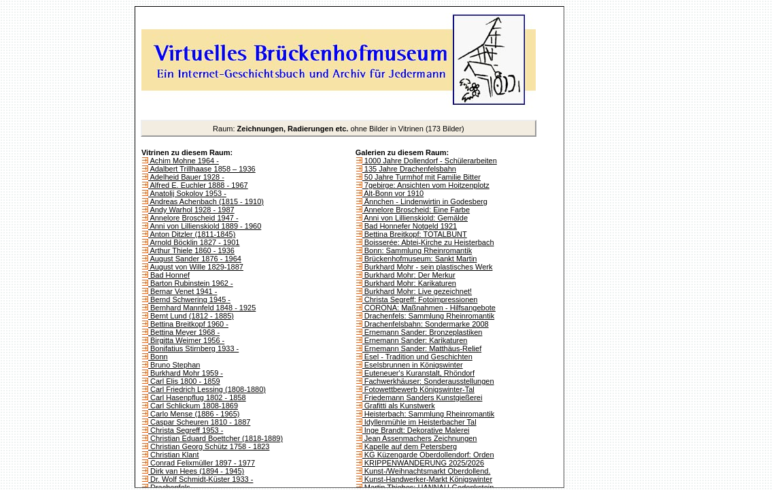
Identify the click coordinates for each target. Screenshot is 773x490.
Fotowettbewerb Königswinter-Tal (418, 389)
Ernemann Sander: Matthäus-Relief (421, 348)
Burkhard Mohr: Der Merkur (409, 275)
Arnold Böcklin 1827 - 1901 (194, 242)
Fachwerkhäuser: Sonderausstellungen (428, 381)
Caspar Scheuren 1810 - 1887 (199, 422)
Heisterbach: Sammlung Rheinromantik (428, 414)
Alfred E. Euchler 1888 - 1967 (198, 185)
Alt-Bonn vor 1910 (393, 193)
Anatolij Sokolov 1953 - (187, 193)
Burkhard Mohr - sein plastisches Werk (427, 267)
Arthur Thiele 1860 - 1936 (191, 250)
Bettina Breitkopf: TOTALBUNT (414, 234)
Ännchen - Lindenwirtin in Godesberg (424, 201)
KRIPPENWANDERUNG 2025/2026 (423, 463)
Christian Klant (173, 455)
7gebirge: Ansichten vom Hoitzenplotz (425, 185)
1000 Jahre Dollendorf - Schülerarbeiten (429, 161)
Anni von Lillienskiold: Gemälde (415, 218)
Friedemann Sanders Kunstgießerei (422, 397)
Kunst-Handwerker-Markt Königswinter (427, 479)
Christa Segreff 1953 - (185, 430)
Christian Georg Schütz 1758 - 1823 (209, 446)
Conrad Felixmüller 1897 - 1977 (201, 463)
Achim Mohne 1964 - (183, 161)
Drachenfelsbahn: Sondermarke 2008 (425, 324)
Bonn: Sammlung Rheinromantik (417, 250)
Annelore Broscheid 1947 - (193, 218)
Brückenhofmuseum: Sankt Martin (419, 259)
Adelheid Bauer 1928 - (186, 177)
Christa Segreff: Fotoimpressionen (420, 299)
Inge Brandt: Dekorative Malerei (416, 430)
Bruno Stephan (174, 365)
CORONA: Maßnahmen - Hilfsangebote (429, 308)
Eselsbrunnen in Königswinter (412, 365)
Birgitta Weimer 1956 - (186, 340)
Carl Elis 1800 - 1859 (184, 381)
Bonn (158, 357)
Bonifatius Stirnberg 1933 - (193, 348)
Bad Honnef (169, 275)
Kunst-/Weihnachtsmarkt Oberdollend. (426, 471)
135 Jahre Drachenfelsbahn (409, 169)
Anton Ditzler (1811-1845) (191, 234)
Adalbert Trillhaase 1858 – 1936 (202, 169)
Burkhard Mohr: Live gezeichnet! (417, 291)
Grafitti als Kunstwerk (398, 406)
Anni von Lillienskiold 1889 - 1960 (204, 226)
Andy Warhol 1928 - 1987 (191, 210)
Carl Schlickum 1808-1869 (193, 406)
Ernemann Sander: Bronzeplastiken (422, 332)
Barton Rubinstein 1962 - (190, 283)
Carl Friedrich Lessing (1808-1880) (207, 389)
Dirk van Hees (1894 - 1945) (196, 471)
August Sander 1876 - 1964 (194, 259)
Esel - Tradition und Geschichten (417, 357)
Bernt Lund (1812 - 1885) (191, 316)
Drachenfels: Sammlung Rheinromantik (428, 316)
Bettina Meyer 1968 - (184, 332)
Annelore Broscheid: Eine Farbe (416, 210)
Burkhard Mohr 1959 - (185, 373)
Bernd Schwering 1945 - (189, 299)
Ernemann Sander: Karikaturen (415, 340)
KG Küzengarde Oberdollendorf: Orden (428, 455)
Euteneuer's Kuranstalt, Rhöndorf (418, 373)
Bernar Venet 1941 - (183, 291)
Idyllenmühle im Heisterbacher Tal (419, 422)
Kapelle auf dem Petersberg (409, 446)
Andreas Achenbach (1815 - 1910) (206, 201)
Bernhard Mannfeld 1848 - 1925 (202, 308)
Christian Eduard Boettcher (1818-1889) (215, 438)
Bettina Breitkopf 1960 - (188, 324)
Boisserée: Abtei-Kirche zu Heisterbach (428, 242)
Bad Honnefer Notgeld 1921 (409, 226)
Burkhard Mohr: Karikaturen (409, 283)
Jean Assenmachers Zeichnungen (419, 438)
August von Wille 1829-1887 (195, 267)
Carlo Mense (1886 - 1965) (194, 414)
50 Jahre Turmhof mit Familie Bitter (421, 177)
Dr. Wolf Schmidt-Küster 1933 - (200, 479)
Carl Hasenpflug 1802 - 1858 (197, 397)
